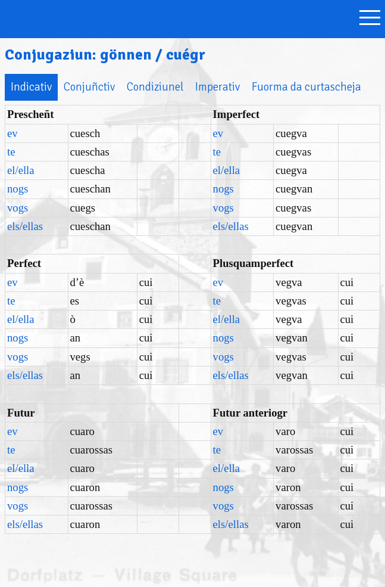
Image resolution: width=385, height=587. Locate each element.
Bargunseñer (96, 16)
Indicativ (31, 87)
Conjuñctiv (89, 87)
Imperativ (217, 87)
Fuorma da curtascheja (306, 87)
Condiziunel (155, 87)
